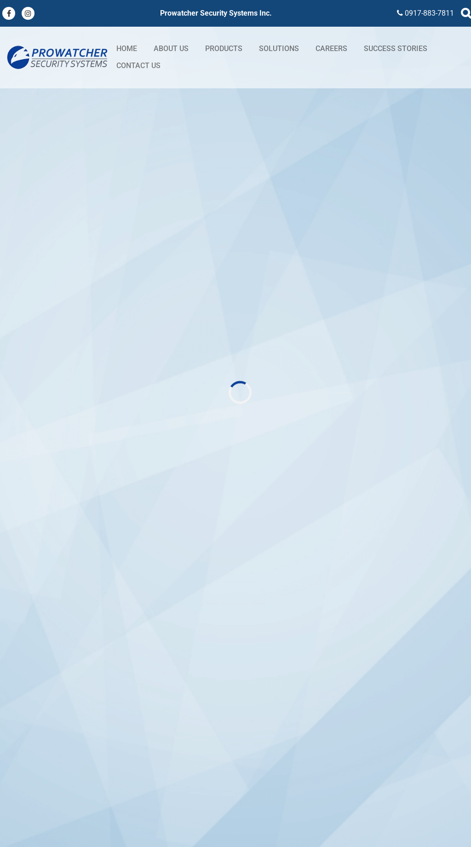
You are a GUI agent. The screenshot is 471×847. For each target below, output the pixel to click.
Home (126, 48)
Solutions (279, 48)
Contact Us (138, 65)
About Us (171, 48)
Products (223, 48)
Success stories (395, 48)
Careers (331, 48)
